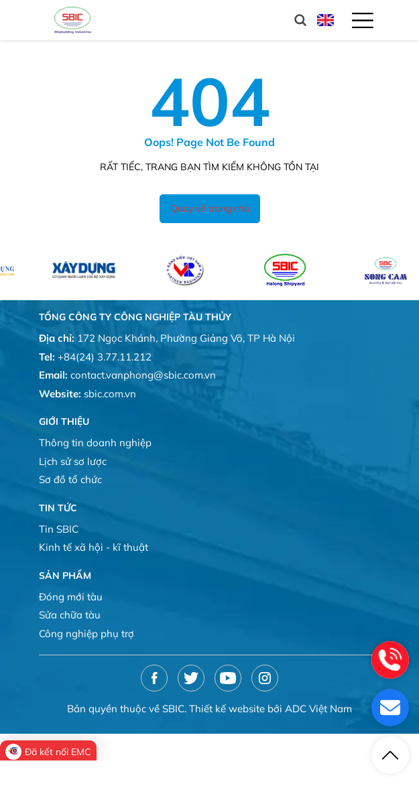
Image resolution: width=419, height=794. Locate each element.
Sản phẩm (65, 576)
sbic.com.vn (110, 393)
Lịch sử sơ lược (73, 461)
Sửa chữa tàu (70, 614)
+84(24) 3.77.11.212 (105, 356)
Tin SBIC (58, 529)
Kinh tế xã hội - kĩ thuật (93, 547)
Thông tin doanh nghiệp (95, 442)
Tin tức (58, 508)
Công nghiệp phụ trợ (86, 633)
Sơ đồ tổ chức (70, 479)
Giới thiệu (64, 421)
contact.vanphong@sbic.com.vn (143, 375)
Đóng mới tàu (71, 596)
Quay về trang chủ (209, 208)
